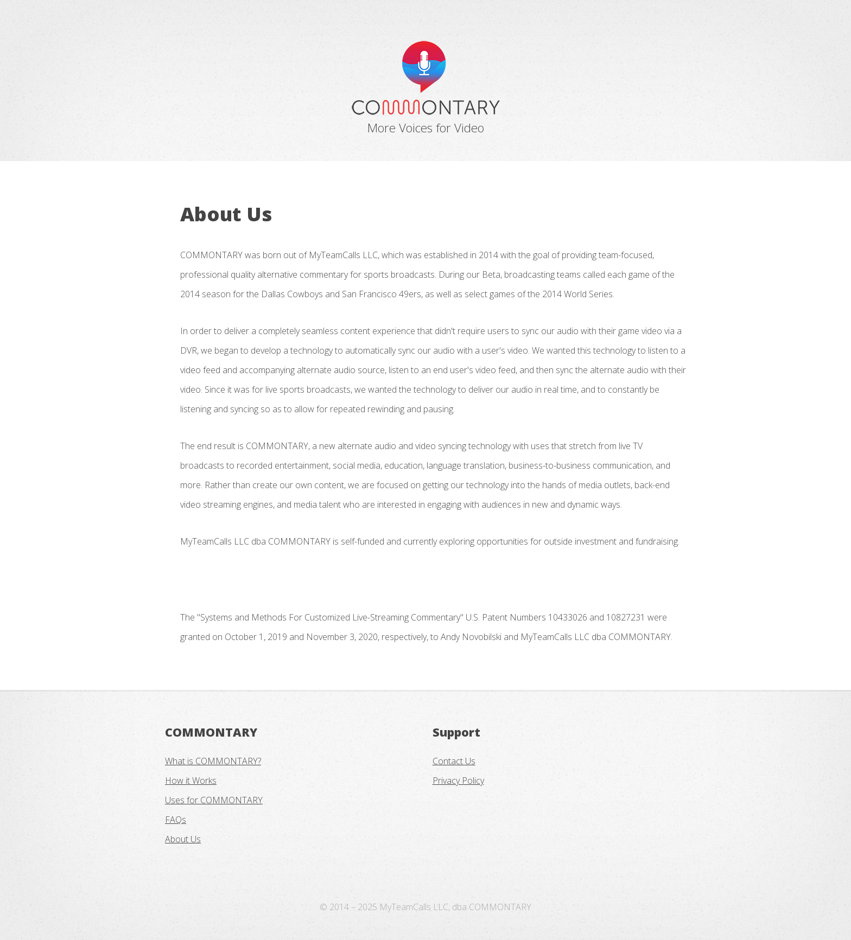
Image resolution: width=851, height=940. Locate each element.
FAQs (175, 820)
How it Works (191, 780)
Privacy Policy (458, 780)
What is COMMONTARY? (213, 761)
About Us (183, 839)
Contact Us (454, 761)
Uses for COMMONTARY (214, 800)
